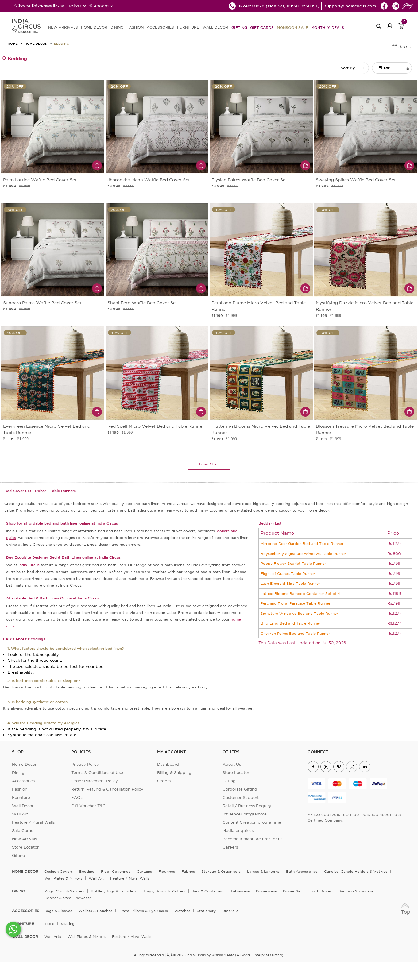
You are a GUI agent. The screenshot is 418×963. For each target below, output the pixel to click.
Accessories (23, 781)
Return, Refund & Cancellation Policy (107, 790)
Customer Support (241, 798)
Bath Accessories (302, 872)
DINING (116, 27)
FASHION (135, 27)
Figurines (166, 872)
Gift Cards (262, 27)
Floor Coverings (115, 872)
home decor (25, 872)
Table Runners (63, 491)
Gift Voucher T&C (88, 806)
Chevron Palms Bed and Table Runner (295, 634)
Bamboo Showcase (355, 891)
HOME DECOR (94, 27)
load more (209, 465)
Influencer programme (245, 814)
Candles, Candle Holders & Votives (355, 872)
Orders (164, 781)
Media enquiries (238, 831)
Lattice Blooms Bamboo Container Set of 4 (300, 594)
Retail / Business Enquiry (247, 806)
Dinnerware (266, 891)
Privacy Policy (85, 765)
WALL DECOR (215, 27)
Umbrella (230, 911)
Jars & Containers (208, 891)
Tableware (240, 891)
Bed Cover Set (17, 491)
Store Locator (25, 848)
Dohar (40, 491)
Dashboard (168, 765)
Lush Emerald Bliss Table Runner (290, 584)
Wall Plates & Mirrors (63, 878)
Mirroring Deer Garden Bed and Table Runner (302, 544)
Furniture (21, 798)
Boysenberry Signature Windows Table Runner (303, 554)
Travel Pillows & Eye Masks (143, 911)
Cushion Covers (58, 872)
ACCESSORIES (160, 27)
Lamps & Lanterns (263, 872)
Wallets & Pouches (95, 911)
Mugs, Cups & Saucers (64, 891)
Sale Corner (23, 831)
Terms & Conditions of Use (97, 773)
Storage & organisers (221, 872)
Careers (230, 848)
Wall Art (20, 814)
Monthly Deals (327, 27)
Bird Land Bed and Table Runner (290, 624)
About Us (232, 765)
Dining (18, 773)
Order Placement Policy (94, 781)
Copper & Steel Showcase (68, 898)
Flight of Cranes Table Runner (288, 574)
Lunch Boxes (320, 891)
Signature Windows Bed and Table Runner (299, 614)
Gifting (239, 27)
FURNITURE (188, 27)
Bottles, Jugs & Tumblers (114, 891)
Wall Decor (22, 806)
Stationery (206, 911)
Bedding (61, 43)
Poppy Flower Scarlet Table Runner (293, 564)
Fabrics (188, 872)
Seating (68, 924)
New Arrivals (24, 839)
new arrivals (63, 27)
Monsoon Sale (292, 27)
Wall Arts (52, 937)
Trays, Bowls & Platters (164, 891)
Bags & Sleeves (58, 911)
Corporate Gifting (240, 790)
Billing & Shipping (174, 773)
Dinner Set (292, 891)
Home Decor (36, 43)
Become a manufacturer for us (252, 839)
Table (49, 924)
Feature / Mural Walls (33, 823)
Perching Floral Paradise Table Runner (296, 604)
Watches (182, 911)
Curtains (144, 872)
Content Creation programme (252, 823)
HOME (13, 43)
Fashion (19, 790)
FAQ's (77, 798)
